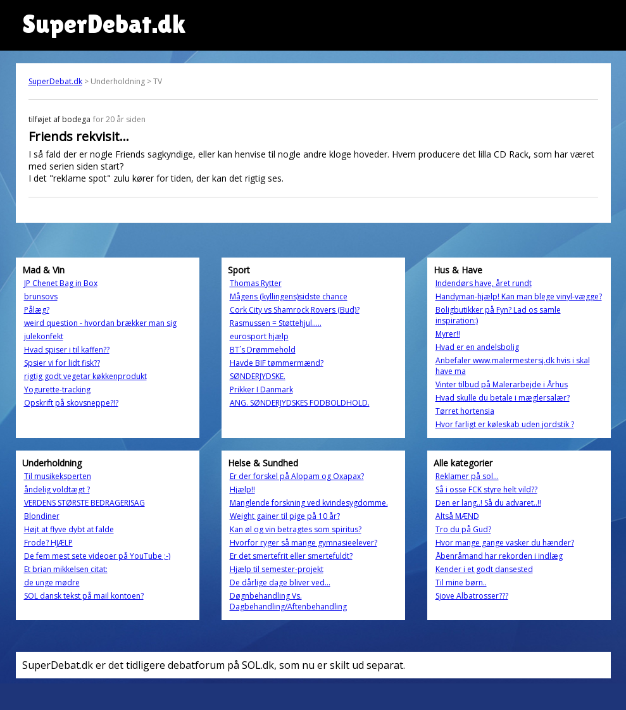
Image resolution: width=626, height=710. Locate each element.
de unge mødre (52, 582)
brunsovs (41, 296)
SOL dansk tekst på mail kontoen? (84, 595)
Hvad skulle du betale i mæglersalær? (502, 397)
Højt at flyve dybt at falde (69, 529)
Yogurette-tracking (57, 389)
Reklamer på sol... (467, 476)
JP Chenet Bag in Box (60, 283)
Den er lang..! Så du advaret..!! (488, 502)
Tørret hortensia (464, 411)
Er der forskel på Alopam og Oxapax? (297, 476)
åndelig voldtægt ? (57, 489)
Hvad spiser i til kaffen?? (67, 349)
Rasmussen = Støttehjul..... (276, 323)
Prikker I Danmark (261, 389)
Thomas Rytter (256, 283)
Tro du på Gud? (463, 529)
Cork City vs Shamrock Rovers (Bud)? (295, 309)
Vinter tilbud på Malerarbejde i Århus (501, 384)
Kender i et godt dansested (484, 569)
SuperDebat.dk (55, 81)
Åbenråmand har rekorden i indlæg (499, 556)
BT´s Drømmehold (263, 349)
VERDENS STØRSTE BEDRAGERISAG (84, 502)
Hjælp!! (242, 489)
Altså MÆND (457, 516)
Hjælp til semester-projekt (276, 569)
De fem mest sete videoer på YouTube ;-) (97, 556)
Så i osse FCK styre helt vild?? (486, 489)
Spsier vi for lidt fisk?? (62, 363)
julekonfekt (43, 336)
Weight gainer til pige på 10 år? (285, 516)
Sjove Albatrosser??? (471, 595)
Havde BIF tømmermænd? (276, 363)
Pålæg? (36, 309)
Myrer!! (447, 333)
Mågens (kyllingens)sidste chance (288, 296)
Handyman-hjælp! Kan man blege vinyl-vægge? (518, 296)
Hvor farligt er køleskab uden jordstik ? (504, 424)
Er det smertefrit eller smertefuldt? (291, 556)
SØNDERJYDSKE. (257, 376)
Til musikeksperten (57, 476)
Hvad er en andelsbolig (477, 347)
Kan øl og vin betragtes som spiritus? (295, 529)
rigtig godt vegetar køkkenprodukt (85, 376)
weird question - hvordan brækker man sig (100, 323)
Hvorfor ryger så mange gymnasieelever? (303, 542)
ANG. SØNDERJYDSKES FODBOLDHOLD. (300, 402)
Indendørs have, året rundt (483, 283)
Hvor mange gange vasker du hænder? (504, 542)
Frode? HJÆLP (48, 542)
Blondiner (41, 516)
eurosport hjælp (259, 336)
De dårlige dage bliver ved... (280, 582)
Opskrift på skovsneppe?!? (71, 402)
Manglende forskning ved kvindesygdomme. (309, 502)
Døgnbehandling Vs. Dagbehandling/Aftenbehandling (288, 601)
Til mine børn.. (461, 582)
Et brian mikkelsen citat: (66, 569)
